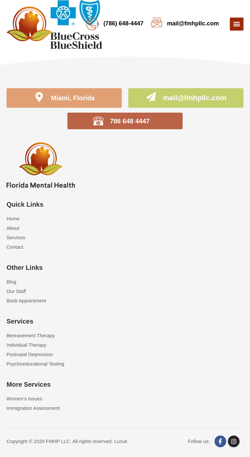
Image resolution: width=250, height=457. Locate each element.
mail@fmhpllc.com (193, 23)
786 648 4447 (130, 121)
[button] (236, 24)
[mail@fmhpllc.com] (151, 98)
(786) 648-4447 (124, 23)
